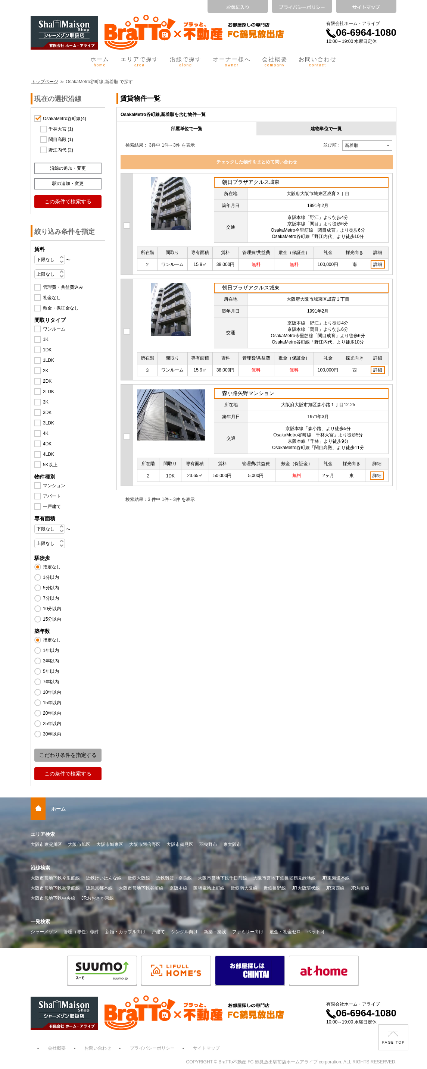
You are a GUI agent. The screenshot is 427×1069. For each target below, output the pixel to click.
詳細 (377, 264)
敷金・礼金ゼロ (285, 931)
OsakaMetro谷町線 (64, 118)
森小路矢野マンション (248, 393)
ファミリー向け (248, 931)
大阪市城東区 (109, 844)
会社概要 (274, 61)
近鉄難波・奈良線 (174, 878)
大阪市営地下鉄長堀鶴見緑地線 (284, 878)
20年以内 (52, 713)
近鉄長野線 (275, 888)
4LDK (48, 454)
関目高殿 (61, 139)
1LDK (48, 360)
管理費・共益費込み (63, 287)
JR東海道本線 (336, 878)
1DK (47, 349)
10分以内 (52, 608)
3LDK (48, 423)
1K (46, 339)
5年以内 (51, 671)
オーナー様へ (232, 61)
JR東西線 (335, 888)
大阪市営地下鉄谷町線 (141, 888)
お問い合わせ (318, 61)
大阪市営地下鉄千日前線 (222, 878)
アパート (52, 496)
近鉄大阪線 (139, 878)
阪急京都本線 (99, 888)
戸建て (158, 931)
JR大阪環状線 (306, 888)
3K (46, 402)
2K (46, 370)
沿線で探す (186, 61)
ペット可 (316, 931)
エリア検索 (43, 834)
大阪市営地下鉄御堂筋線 (55, 888)
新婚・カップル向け (125, 931)
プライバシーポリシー (152, 1048)
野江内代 (61, 150)
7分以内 (51, 598)
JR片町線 (360, 888)
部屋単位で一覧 (186, 128)
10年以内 (52, 692)
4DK (47, 443)
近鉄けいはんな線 (104, 878)
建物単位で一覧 (326, 128)
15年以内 (52, 702)
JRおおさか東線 (97, 898)
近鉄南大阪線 (244, 888)
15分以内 (52, 619)
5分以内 (51, 587)
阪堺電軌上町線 (209, 888)
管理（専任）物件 (81, 931)
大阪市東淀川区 (46, 844)
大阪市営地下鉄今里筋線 (55, 878)
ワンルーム (54, 329)
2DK (47, 381)
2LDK (48, 391)
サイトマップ (206, 1048)
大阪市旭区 (79, 844)
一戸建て (52, 506)
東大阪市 (232, 844)
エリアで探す (140, 61)
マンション (54, 485)
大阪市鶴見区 (179, 844)
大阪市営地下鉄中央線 (53, 898)
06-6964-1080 (361, 32)
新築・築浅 (215, 931)
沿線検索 (40, 868)
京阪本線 (178, 888)
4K (46, 433)
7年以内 (51, 681)
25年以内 (52, 723)
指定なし (52, 567)
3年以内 (51, 661)
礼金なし (52, 297)
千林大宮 (61, 129)
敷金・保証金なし (61, 308)
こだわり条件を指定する (68, 755)
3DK (47, 412)
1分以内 (51, 577)
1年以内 (51, 650)
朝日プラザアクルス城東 (251, 182)
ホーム (99, 61)
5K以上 (50, 464)
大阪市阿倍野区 (144, 844)
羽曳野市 (208, 844)
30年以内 (52, 734)
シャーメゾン (44, 931)
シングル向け (184, 931)
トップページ (44, 81)
